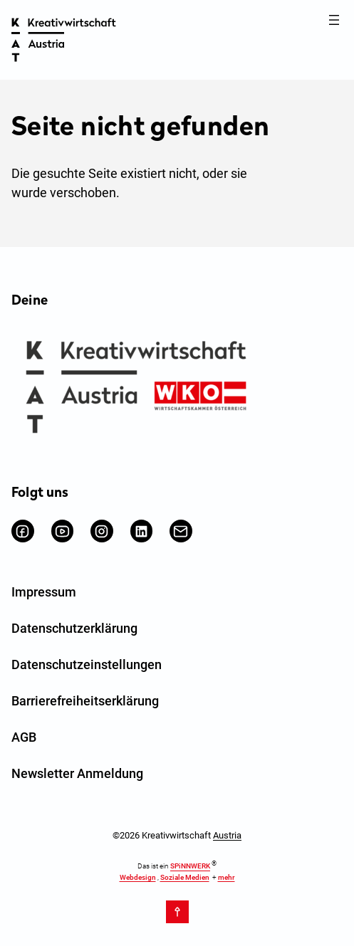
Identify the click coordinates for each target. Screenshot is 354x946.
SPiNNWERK (190, 866)
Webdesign (138, 877)
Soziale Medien (184, 877)
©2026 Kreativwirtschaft (177, 835)
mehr (226, 877)
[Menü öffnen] (334, 19)
